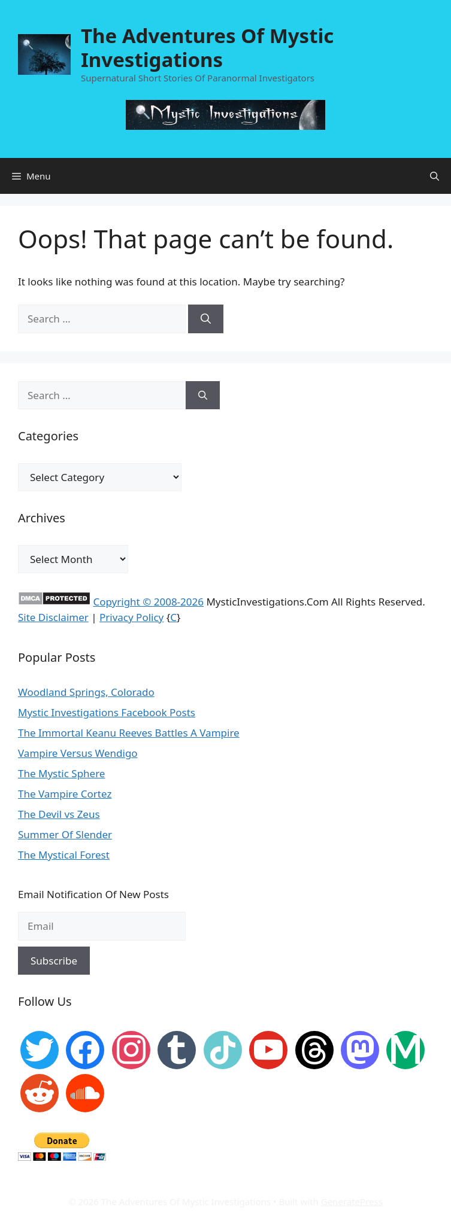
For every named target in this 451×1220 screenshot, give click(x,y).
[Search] (205, 319)
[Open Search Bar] (434, 176)
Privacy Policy (131, 617)
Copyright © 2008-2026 (148, 602)
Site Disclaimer (53, 617)
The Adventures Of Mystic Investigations (207, 47)
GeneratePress (352, 1201)
